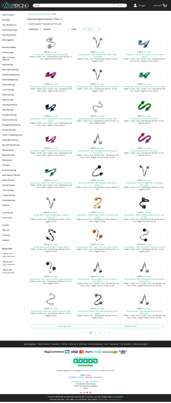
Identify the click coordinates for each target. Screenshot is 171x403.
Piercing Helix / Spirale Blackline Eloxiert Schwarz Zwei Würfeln (144, 216)
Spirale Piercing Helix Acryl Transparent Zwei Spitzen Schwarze (97, 184)
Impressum (114, 344)
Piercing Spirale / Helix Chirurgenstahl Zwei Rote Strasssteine (144, 312)
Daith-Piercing (8, 95)
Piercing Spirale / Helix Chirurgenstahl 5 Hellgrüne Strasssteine (51, 216)
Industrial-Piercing (9, 120)
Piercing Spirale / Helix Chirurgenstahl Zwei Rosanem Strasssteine (97, 152)
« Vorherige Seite (63, 326)
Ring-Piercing (7, 64)
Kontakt (5, 225)
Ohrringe (5, 165)
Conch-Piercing (8, 90)
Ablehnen (102, 399)
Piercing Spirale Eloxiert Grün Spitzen (144, 119)
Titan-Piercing (8, 190)
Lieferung (6, 235)
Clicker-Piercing (8, 85)
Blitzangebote (8, 40)
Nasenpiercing (8, 150)
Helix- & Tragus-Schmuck (8, 58)
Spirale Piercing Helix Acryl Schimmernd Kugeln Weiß (97, 119)
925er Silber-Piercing (10, 69)
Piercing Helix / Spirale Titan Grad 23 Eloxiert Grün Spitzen (51, 183)
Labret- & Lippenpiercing (12, 135)
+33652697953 (94, 382)
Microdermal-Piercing (10, 145)
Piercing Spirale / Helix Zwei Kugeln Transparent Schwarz (144, 247)
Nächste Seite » (131, 326)
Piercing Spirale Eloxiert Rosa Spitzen (144, 151)
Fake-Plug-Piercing (9, 105)
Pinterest (89, 377)
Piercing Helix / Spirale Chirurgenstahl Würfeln (51, 54)
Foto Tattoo (7, 218)
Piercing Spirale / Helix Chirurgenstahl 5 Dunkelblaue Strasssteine (144, 184)
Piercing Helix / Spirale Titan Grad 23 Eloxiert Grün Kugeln (144, 87)
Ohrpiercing (7, 160)
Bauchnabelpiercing (10, 80)
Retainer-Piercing (9, 170)
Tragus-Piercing (8, 195)
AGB (105, 344)
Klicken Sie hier (57, 399)
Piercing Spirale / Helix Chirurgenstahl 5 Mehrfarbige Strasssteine (97, 55)
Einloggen (142, 5)
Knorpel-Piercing (8, 130)
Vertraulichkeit (126, 344)
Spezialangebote (30, 344)
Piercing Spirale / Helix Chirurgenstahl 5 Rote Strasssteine (98, 87)
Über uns (5, 230)
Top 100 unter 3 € (9, 25)
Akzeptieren (115, 399)
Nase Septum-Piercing (11, 175)
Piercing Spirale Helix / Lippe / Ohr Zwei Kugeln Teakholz (97, 247)
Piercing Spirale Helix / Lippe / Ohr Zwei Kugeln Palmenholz (51, 279)
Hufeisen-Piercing (9, 115)
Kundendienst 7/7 (77, 382)
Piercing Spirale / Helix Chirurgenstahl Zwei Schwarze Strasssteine (97, 280)
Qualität (5, 240)
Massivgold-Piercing (10, 140)
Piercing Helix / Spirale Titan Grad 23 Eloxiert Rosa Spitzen (51, 151)
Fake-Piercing (7, 100)
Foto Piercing (7, 213)
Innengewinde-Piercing (11, 125)
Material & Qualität (140, 344)
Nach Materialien (9, 35)
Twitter (81, 377)
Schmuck (5, 205)
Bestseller (6, 20)
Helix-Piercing (7, 110)
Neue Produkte (8, 15)
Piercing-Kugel (8, 52)
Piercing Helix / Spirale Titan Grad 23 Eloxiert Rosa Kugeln (51, 87)
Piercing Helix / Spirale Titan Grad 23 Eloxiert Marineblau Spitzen (51, 120)
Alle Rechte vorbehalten (90, 370)
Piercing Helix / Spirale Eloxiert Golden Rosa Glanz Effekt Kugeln (97, 216)
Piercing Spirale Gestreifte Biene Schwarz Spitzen (51, 247)
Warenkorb (157, 5)
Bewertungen (91, 358)
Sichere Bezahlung (95, 344)
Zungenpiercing (8, 200)
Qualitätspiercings (9, 30)
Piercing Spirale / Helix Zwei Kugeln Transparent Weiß (51, 311)
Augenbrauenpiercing (10, 75)
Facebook (72, 377)
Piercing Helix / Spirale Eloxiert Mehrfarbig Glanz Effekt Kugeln (98, 312)
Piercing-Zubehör (9, 47)
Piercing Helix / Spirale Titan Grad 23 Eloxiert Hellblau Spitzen (144, 55)
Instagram (98, 377)
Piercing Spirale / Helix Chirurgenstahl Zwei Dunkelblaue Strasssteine (144, 280)
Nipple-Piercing (8, 155)
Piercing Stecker (8, 185)
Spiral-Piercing (8, 180)
